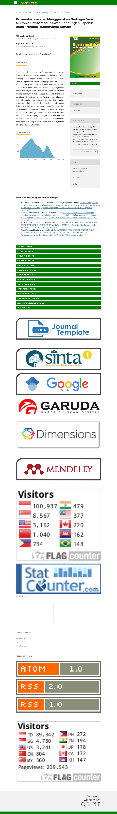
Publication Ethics (26, 270)
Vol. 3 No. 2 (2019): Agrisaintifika (47, 13)
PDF (76, 84)
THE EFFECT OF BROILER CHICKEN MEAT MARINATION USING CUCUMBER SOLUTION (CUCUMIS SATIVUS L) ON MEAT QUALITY (57, 231)
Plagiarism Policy (26, 279)
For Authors (20, 642)
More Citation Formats (83, 151)
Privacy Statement (26, 265)
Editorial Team (24, 246)
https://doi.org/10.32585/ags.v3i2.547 (35, 54)
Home (18, 13)
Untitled (78, 93)
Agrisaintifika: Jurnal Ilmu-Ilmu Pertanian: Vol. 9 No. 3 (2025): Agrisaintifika (52, 235)
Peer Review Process (27, 294)
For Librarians (21, 646)
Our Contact (23, 308)
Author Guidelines (26, 275)
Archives (27, 13)
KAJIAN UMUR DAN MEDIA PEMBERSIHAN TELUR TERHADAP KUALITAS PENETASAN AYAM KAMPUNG (59, 223)
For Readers (20, 638)
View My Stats (21, 596)
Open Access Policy (26, 289)
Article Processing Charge (30, 303)
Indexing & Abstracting (28, 298)
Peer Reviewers (25, 251)
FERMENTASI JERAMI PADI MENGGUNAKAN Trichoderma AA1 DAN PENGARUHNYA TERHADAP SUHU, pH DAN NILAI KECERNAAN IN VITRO (60, 205)
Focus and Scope (25, 256)
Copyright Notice (25, 261)
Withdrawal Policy (27, 284)
